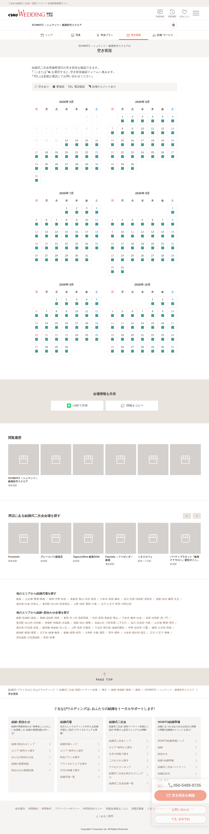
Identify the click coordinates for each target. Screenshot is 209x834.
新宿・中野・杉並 (57, 599)
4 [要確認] (152, 119)
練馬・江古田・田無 (161, 627)
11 (46, 143)
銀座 (18, 599)
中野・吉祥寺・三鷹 (138, 627)
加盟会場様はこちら (117, 808)
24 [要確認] (36, 166)
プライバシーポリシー (67, 808)
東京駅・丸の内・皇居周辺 (55, 604)
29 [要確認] (86, 166)
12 (56, 143)
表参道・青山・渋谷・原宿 (83, 599)
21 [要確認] (76, 155)
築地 (137, 689)
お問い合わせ (180, 809)
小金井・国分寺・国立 (135, 632)
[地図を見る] (173, 25)
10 (36, 143)
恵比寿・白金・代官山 (27, 604)
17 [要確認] (36, 155)
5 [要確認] (162, 119)
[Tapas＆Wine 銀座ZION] (153, 542)
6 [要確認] (172, 119)
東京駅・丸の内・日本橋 (28, 622)
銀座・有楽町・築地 (26, 617)
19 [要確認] (56, 155)
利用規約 (33, 808)
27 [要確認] (66, 166)
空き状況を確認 (180, 795)
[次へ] (197, 516)
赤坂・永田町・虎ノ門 (157, 617)
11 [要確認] (152, 131)
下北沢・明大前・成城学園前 (109, 627)
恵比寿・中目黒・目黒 (27, 627)
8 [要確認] (122, 131)
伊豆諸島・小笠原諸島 (28, 637)
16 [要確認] (96, 143)
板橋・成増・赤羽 (72, 632)
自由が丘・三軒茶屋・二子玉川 (111, 622)
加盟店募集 (137, 808)
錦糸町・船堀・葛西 (26, 632)
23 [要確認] (96, 155)
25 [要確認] (46, 166)
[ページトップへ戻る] (104, 676)
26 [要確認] (56, 166)
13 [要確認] (66, 143)
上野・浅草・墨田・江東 (85, 604)
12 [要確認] (162, 131)
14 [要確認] (76, 143)
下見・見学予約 (180, 819)
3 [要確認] (142, 119)
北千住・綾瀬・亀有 (50, 632)
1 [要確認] (122, 119)
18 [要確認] (46, 155)
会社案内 (20, 808)
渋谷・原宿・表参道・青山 (105, 617)
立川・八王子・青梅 (159, 632)
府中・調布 (114, 632)
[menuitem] (46, 35)
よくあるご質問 (104, 816)
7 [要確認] (112, 131)
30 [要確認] (96, 166)
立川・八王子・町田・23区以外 (116, 604)
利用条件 (46, 808)
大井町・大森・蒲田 (94, 632)
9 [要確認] (132, 131)
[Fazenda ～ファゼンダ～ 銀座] (185, 544)
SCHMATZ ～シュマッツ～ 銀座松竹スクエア (170, 689)
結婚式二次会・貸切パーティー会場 (78, 689)
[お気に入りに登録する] (159, 785)
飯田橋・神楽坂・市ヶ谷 (54, 627)
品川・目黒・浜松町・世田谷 (138, 599)
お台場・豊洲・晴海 (35, 599)
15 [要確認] (86, 143)
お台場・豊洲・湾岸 (164, 622)
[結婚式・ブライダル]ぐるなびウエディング (31, 689)
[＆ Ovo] (56, 542)
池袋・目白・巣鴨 (82, 622)
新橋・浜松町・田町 (50, 617)
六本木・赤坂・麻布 (110, 599)
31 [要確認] (36, 178)
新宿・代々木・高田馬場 (76, 617)
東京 (104, 689)
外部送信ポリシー (92, 808)
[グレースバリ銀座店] (120, 542)
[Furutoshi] (88, 542)
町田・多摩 (49, 637)
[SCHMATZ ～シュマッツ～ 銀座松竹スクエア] (23, 465)
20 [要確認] (66, 155)
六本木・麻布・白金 (132, 617)
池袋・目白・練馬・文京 (167, 599)
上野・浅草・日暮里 (81, 627)
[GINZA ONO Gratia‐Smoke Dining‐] (23, 544)
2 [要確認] (132, 119)
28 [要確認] (76, 166)
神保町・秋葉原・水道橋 (57, 622)
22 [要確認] (86, 155)
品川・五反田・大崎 (140, 622)
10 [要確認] (142, 131)
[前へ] (187, 516)
